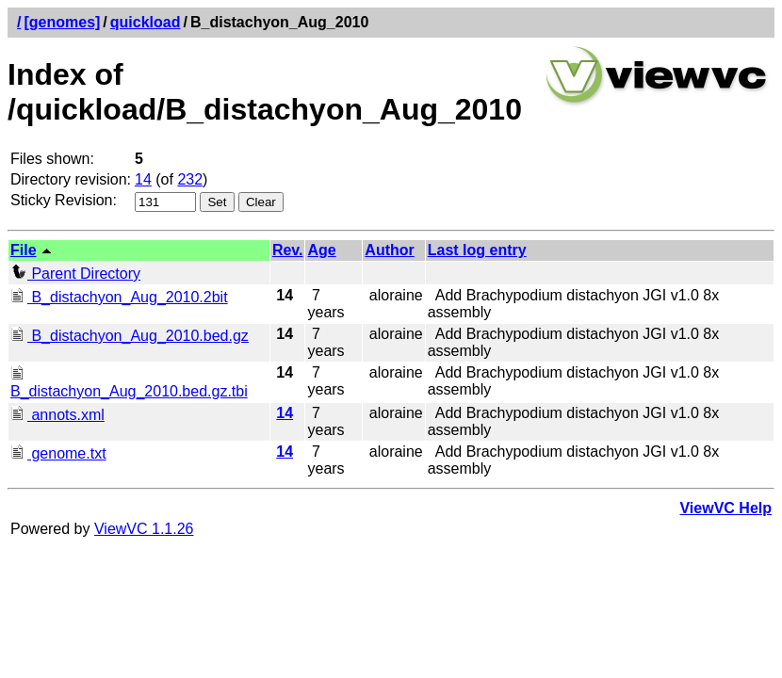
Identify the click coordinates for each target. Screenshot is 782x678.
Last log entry (477, 250)
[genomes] (62, 22)
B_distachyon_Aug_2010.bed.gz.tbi (129, 382)
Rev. (287, 250)
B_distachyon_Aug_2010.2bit (119, 297)
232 (190, 179)
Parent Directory (75, 274)
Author (389, 250)
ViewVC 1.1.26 (144, 529)
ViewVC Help (725, 508)
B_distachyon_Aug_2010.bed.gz (129, 336)
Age (321, 250)
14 (143, 179)
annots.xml (57, 415)
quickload (145, 22)
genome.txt (58, 453)
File (23, 250)
